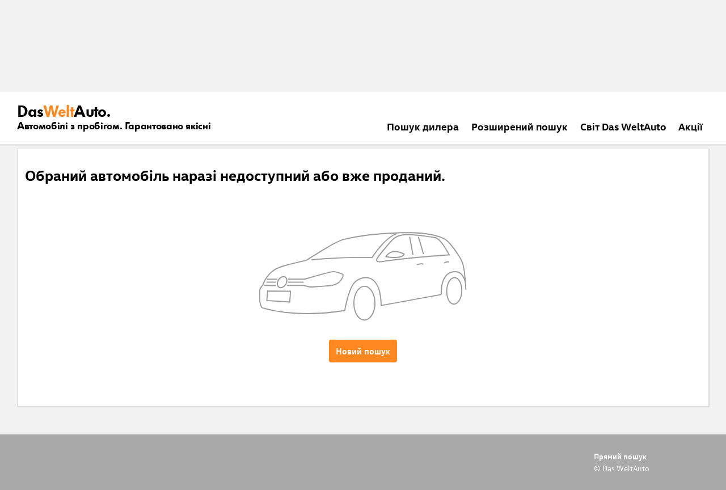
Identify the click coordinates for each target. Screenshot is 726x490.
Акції (690, 126)
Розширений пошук (519, 126)
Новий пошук (363, 351)
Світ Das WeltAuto (623, 126)
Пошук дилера (423, 126)
